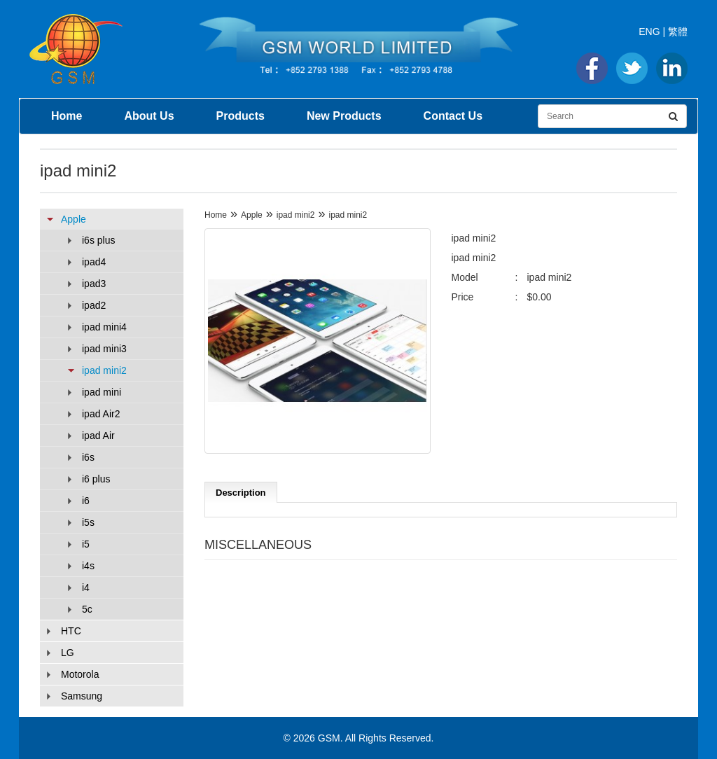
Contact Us (453, 116)
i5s (88, 522)
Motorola (80, 674)
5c (87, 609)
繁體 (678, 31)
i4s (88, 565)
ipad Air (98, 435)
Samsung (81, 696)
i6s (88, 457)
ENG (649, 31)
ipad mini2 (104, 370)
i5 (86, 544)
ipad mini (101, 392)
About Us (149, 116)
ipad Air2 (101, 413)
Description (241, 492)
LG (67, 652)
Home (66, 116)
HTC (71, 630)
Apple (73, 219)
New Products (344, 116)
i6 (86, 500)
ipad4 (94, 261)
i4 (86, 587)
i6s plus (98, 240)
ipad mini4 (104, 327)
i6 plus (96, 479)
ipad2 (94, 305)
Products (240, 116)
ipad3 (94, 283)
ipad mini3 (104, 348)
